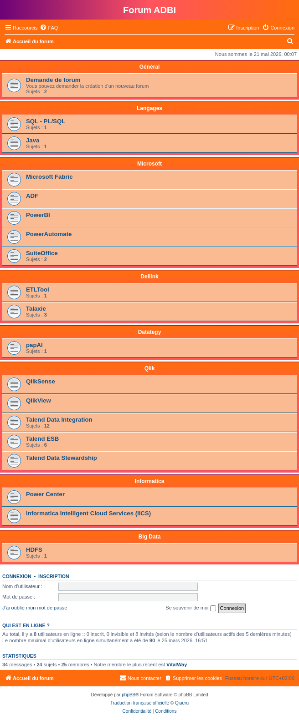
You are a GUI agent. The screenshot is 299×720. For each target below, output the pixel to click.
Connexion (16, 576)
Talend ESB (42, 438)
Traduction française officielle (139, 702)
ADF (32, 195)
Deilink (149, 276)
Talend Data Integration (59, 419)
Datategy (149, 332)
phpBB (128, 694)
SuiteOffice (42, 253)
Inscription (53, 576)
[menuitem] (49, 27)
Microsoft (149, 164)
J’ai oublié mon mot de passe (34, 607)
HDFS (34, 549)
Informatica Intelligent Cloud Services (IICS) (88, 513)
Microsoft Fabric (49, 176)
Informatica (150, 481)
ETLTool (37, 289)
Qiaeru (182, 702)
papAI (34, 345)
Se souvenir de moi (190, 608)
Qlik (149, 368)
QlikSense (40, 381)
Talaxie (36, 308)
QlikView (38, 400)
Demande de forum (53, 79)
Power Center (45, 494)
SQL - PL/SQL (45, 121)
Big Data (150, 537)
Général (149, 67)
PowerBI (38, 214)
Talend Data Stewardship (61, 457)
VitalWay (176, 664)
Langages (149, 108)
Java (32, 140)
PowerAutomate (49, 234)
